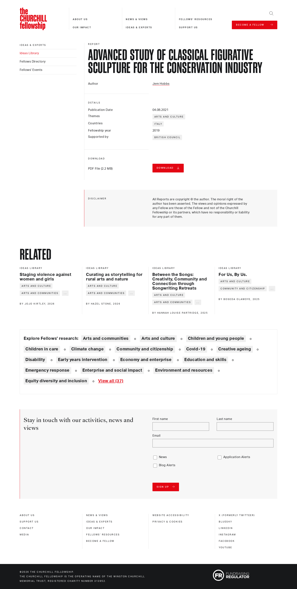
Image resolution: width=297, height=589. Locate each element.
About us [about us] (27, 515)
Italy (158, 124)
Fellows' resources (196, 19)
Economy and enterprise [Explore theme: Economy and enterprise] (145, 360)
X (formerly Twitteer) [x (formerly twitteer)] (237, 515)
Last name (224, 419)
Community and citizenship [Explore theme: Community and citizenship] (144, 349)
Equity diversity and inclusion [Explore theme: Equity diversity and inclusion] (56, 381)
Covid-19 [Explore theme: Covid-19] (196, 349)
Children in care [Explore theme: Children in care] (41, 349)
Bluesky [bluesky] (225, 522)
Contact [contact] (27, 528)
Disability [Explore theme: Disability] (35, 360)
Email (156, 435)
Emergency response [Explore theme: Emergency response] (47, 370)
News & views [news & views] (97, 515)
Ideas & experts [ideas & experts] (33, 45)
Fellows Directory (32, 61)
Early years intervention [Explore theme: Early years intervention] (82, 360)
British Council (167, 137)
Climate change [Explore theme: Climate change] (87, 349)
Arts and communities (40, 293)
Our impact (82, 27)
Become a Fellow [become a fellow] (100, 541)
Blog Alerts (167, 465)
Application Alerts (236, 457)
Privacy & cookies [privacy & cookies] (167, 522)
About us (80, 19)
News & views (137, 19)
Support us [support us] (29, 522)
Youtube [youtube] (225, 547)
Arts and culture (169, 117)
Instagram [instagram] (227, 534)
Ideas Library (29, 53)
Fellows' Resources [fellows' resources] (103, 534)
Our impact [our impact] (95, 528)
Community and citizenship (242, 288)
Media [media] (24, 534)
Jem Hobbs (161, 83)
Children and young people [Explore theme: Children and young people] (216, 338)
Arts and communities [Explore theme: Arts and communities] (106, 338)
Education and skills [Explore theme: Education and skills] (205, 360)
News (163, 457)
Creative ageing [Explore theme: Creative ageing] (234, 349)
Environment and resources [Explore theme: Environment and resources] (183, 370)
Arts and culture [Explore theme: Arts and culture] (158, 338)
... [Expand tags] (65, 293)
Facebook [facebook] (227, 541)
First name (160, 419)
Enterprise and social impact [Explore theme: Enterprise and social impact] (112, 370)
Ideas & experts (139, 27)
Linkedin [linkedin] (226, 528)
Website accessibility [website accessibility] (170, 515)
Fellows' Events (31, 69)
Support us (188, 27)
